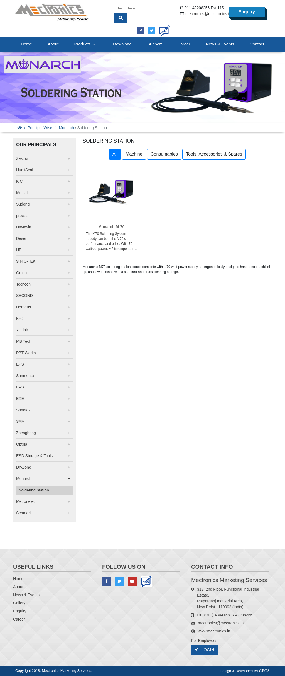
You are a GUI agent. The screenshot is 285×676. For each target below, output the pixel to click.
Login (204, 650)
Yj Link (22, 330)
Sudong (23, 204)
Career (184, 44)
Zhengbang (26, 433)
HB (18, 250)
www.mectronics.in (214, 631)
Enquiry (246, 11)
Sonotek (23, 410)
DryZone (23, 467)
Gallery (19, 603)
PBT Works (26, 353)
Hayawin (23, 227)
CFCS (264, 671)
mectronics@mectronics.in (208, 13)
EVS (20, 387)
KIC (19, 181)
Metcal (22, 192)
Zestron (22, 158)
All (114, 154)
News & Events (220, 44)
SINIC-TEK (25, 261)
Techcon (23, 284)
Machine (134, 154)
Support (154, 44)
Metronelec (25, 501)
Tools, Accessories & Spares (214, 154)
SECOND (24, 295)
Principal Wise (40, 127)
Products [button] (85, 44)
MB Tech (23, 341)
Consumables (164, 154)
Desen (21, 238)
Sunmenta (25, 375)
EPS (20, 364)
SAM (20, 421)
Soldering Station (34, 490)
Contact (257, 44)
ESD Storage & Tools (34, 455)
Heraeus (23, 307)
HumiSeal (24, 170)
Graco (21, 273)
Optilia (21, 444)
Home (26, 44)
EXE (20, 398)
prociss (22, 215)
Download (122, 44)
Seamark (24, 513)
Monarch (66, 127)
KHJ (19, 318)
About (53, 44)
